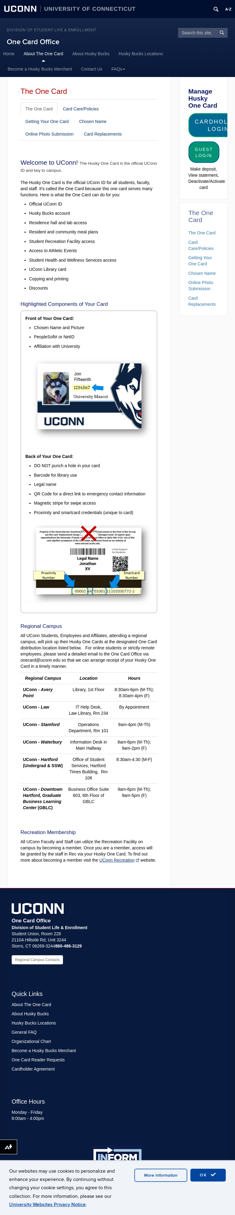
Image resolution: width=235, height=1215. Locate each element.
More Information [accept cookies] (160, 1175)
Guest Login (204, 152)
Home (8, 53)
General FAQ (24, 1032)
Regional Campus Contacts (37, 960)
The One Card (39, 108)
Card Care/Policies (81, 108)
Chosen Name (93, 121)
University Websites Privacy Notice (47, 1205)
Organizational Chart (31, 1041)
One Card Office (33, 41)
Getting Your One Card (47, 121)
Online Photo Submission (49, 134)
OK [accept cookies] (208, 1175)
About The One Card (43, 53)
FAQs (118, 69)
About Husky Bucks (90, 53)
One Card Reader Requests (38, 1059)
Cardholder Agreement (33, 1069)
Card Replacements (103, 134)
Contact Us (91, 69)
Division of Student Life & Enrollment (51, 30)
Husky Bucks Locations (141, 53)
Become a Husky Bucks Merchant (40, 69)
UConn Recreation (119, 860)
